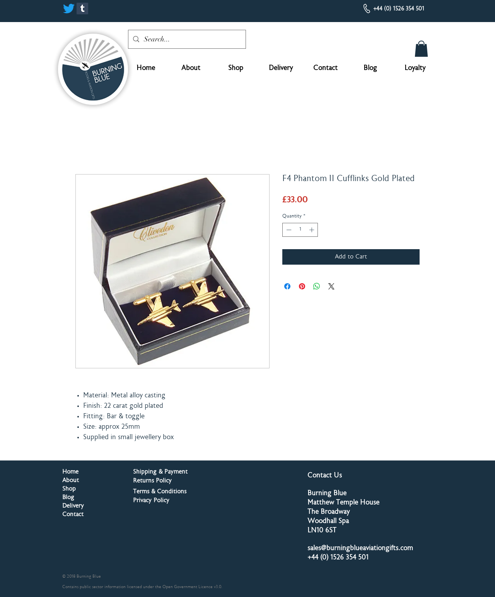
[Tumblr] (82, 8)
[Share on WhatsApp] (316, 286)
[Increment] (312, 229)
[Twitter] (69, 8)
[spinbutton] (300, 229)
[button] (421, 49)
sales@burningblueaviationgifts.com (360, 548)
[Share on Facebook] (287, 286)
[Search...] (186, 39)
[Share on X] (331, 286)
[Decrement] (288, 229)
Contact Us (324, 475)
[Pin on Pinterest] (302, 286)
